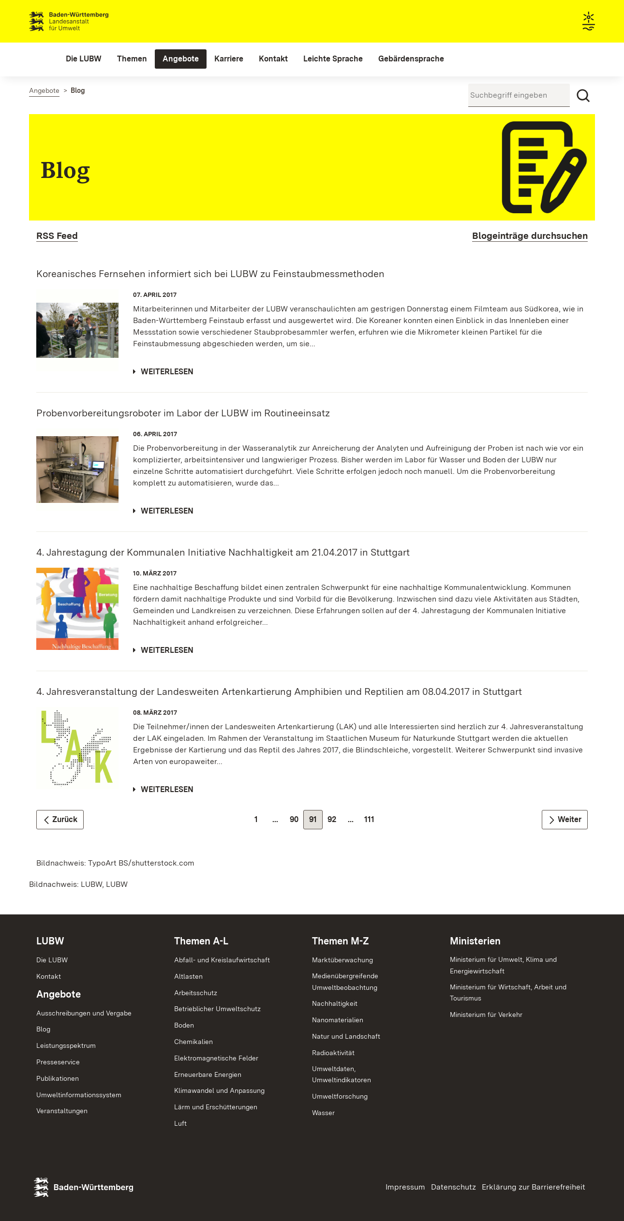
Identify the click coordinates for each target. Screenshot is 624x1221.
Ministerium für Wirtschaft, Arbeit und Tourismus (508, 992)
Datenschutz (453, 1187)
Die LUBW (52, 960)
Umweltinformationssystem (78, 1095)
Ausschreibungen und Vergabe (84, 1013)
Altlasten (188, 976)
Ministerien (475, 941)
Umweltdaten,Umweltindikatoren (341, 1074)
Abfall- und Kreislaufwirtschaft (222, 960)
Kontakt (48, 976)
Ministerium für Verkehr (486, 1014)
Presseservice (58, 1062)
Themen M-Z (340, 941)
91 (316, 822)
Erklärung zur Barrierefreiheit (533, 1187)
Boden (184, 1025)
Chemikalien (193, 1041)
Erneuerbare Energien (207, 1074)
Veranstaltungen (62, 1111)
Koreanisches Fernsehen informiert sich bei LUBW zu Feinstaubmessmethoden (210, 274)
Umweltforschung (340, 1096)
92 (334, 822)
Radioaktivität (333, 1053)
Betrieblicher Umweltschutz (217, 1009)
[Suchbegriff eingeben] (519, 95)
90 (297, 822)
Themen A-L (201, 941)
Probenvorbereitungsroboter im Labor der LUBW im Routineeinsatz (183, 413)
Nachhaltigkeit (334, 1003)
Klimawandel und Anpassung (219, 1090)
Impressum (405, 1187)
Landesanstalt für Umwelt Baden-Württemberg (85, 21)
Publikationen (57, 1078)
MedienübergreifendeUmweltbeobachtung (345, 981)
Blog (43, 1029)
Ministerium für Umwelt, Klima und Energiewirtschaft (503, 965)
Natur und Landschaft (346, 1036)
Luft (180, 1123)
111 (371, 822)
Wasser (323, 1113)
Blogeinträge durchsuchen (530, 235)
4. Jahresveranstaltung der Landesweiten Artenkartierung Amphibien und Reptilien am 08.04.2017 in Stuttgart (279, 691)
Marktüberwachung (342, 960)
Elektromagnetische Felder (216, 1058)
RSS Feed (57, 235)
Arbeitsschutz (195, 993)
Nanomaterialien (337, 1020)
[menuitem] (83, 59)
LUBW (50, 941)
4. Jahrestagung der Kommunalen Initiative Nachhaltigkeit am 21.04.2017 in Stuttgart (223, 552)
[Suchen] (583, 95)
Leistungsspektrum (66, 1045)
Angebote (58, 994)
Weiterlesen (167, 371)
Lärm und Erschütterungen (215, 1107)
